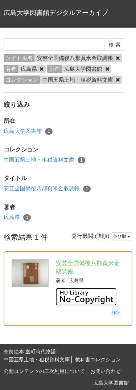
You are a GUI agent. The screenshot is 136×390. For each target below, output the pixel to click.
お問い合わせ (105, 371)
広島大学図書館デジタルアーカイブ (56, 12)
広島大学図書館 (28, 131)
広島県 (17, 217)
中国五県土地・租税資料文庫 (44, 160)
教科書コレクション (98, 359)
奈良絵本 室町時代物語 (30, 351)
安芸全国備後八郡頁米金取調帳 (47, 188)
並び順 (121, 236)
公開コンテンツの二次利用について (44, 371)
